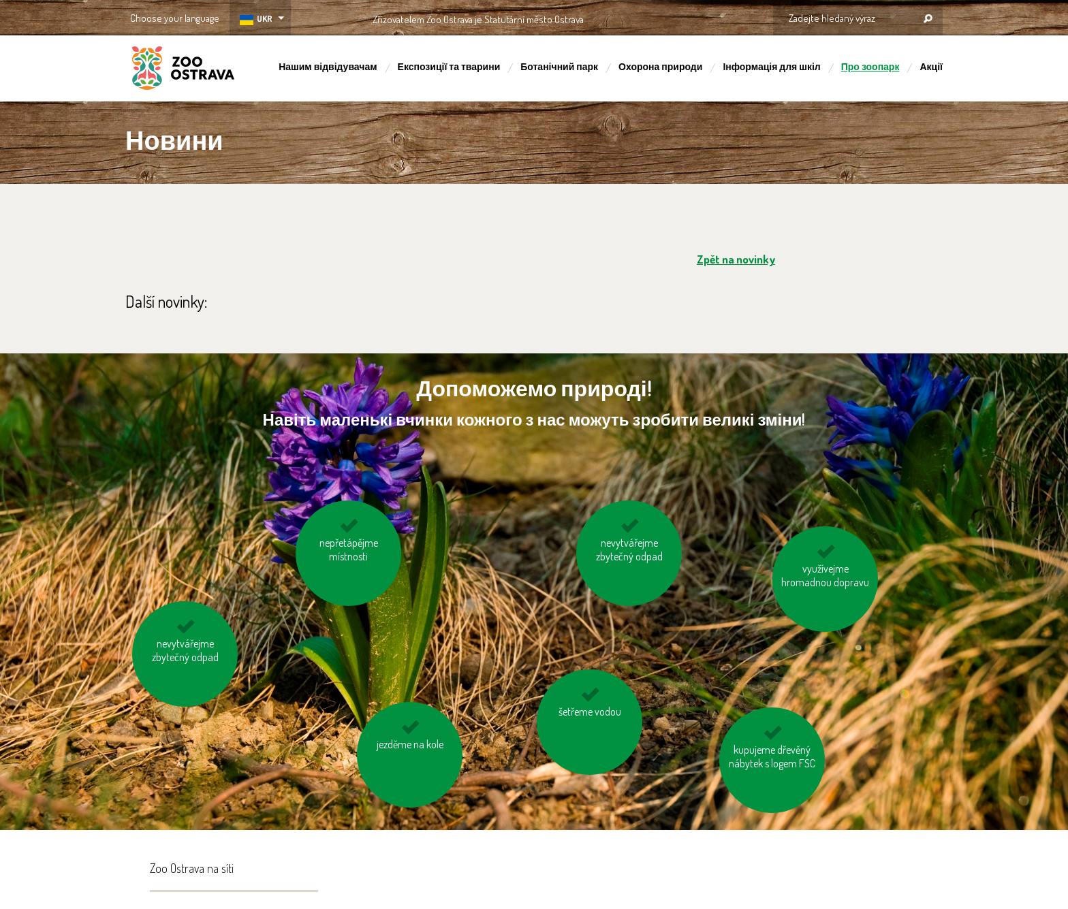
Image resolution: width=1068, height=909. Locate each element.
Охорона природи (660, 66)
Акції (931, 66)
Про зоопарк (870, 66)
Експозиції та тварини (449, 66)
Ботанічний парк (559, 66)
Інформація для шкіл (771, 66)
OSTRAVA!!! (642, 16)
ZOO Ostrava (183, 70)
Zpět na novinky (736, 259)
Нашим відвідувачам (328, 66)
